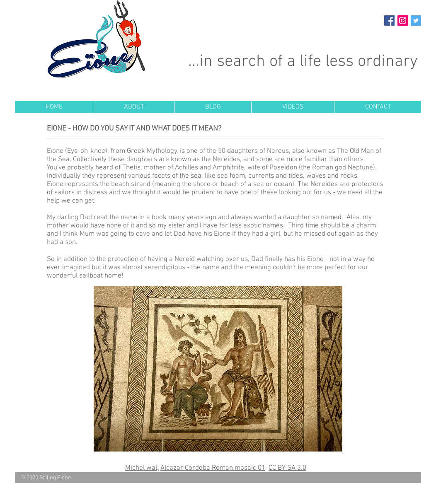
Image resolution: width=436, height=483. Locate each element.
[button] (133, 107)
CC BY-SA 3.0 (287, 468)
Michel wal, (142, 468)
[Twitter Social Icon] (416, 20)
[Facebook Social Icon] (389, 20)
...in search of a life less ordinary (303, 62)
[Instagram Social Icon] (402, 20)
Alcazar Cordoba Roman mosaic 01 (212, 468)
